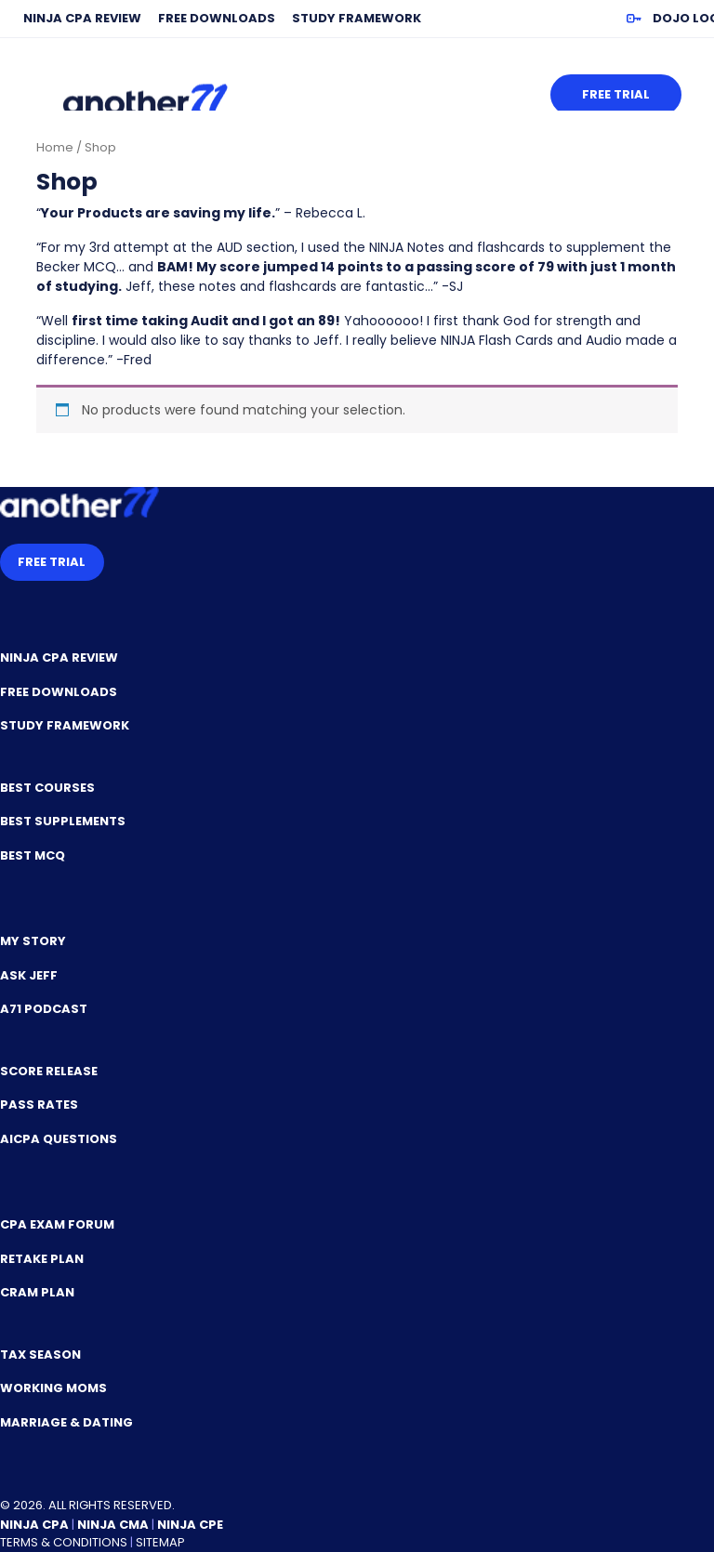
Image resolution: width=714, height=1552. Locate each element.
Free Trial (616, 94)
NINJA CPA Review (82, 18)
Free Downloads (216, 18)
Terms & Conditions (63, 1542)
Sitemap (160, 1542)
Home (54, 147)
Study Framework (356, 18)
